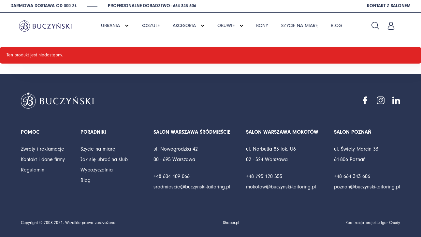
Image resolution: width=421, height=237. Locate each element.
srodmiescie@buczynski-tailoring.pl (191, 187)
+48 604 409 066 (171, 176)
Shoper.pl (231, 222)
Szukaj (375, 26)
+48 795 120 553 (264, 176)
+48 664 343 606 (352, 176)
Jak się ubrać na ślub (104, 159)
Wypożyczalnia (96, 170)
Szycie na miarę (97, 149)
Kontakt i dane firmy (43, 159)
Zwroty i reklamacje (42, 149)
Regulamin (32, 170)
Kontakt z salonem (389, 5)
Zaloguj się (391, 26)
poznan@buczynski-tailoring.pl (367, 187)
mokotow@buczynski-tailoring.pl (281, 187)
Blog (85, 180)
